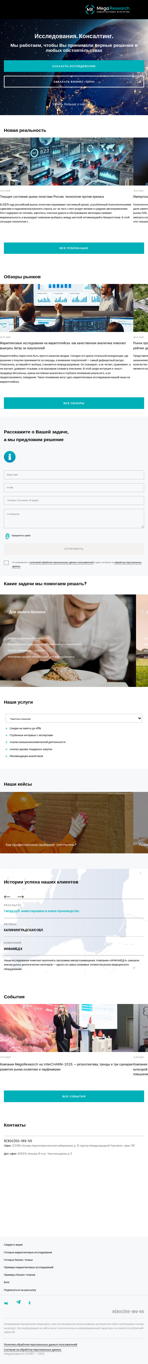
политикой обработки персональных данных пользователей (62, 562)
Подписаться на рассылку (20, 1290)
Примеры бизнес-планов (19, 1275)
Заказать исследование (74, 66)
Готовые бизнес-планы (18, 1260)
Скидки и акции (13, 1244)
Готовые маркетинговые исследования (28, 1252)
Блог (7, 1282)
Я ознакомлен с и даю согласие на (72, 564)
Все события (74, 1096)
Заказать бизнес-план (74, 82)
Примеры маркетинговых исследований (28, 1267)
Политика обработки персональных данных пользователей (40, 1344)
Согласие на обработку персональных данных (32, 1349)
